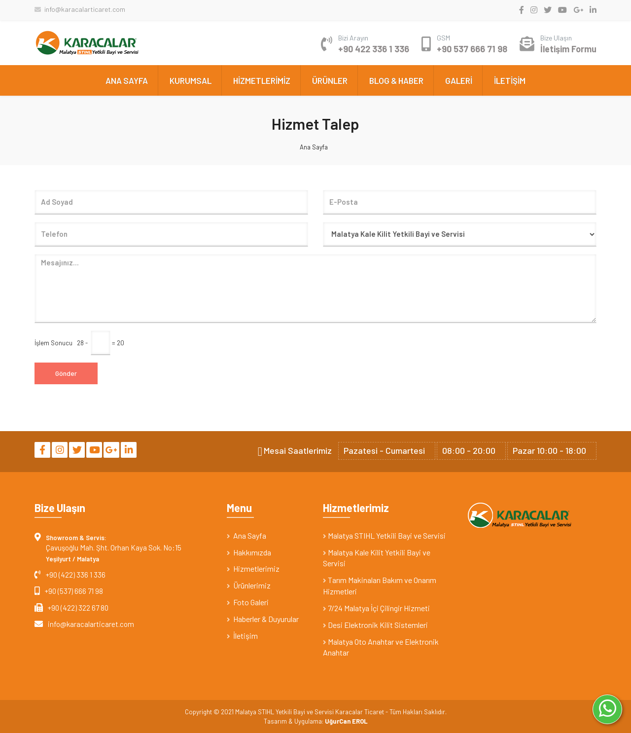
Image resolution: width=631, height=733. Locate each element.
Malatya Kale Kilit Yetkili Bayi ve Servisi (376, 558)
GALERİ (458, 80)
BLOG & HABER (396, 80)
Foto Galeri (248, 602)
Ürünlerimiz (249, 585)
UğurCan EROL (346, 721)
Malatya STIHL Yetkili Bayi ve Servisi (384, 535)
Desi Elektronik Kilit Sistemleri (375, 624)
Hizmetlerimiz (253, 568)
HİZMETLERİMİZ (261, 80)
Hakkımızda (249, 552)
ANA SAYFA (126, 80)
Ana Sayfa (314, 147)
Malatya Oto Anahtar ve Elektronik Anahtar (381, 647)
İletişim (242, 635)
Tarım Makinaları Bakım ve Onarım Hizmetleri (379, 585)
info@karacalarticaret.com (80, 9)
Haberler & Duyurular (263, 618)
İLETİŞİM (510, 80)
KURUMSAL (190, 80)
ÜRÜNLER (330, 80)
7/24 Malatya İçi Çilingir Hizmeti (376, 608)
